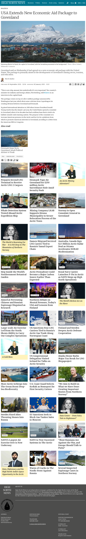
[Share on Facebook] (70, 84)
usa (3, 156)
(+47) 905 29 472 (65, 521)
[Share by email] (78, 84)
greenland (10, 156)
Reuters (47, 93)
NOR (79, 3)
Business (31, 3)
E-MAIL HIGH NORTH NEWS (38, 524)
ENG (84, 3)
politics (20, 156)
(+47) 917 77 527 (34, 521)
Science (44, 3)
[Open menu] (73, 3)
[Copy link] (81, 84)
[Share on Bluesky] (83, 84)
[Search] (68, 3)
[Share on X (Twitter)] (73, 84)
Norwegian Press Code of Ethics (52, 492)
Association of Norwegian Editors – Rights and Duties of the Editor (37, 494)
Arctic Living (53, 3)
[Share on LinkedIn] (75, 84)
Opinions (61, 3)
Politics (38, 3)
